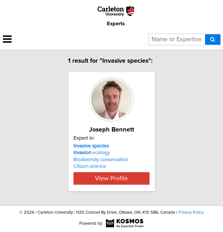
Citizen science (89, 166)
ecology (91, 152)
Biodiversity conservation (100, 159)
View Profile (111, 178)
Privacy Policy (191, 212)
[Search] (212, 39)
